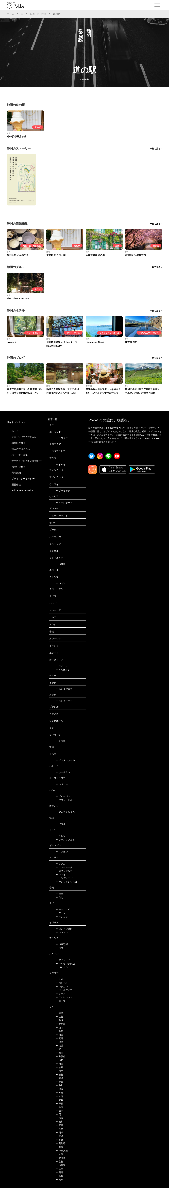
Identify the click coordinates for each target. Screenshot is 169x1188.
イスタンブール (65, 760)
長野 (59, 1139)
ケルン (60, 836)
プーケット (62, 913)
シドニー (61, 784)
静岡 (43, 14)
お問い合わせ (18, 466)
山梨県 (60, 1165)
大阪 (59, 1154)
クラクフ (61, 438)
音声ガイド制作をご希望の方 (27, 460)
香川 (59, 1085)
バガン (60, 583)
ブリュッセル (63, 800)
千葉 (59, 1103)
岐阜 (59, 1067)
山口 (59, 1027)
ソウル (60, 824)
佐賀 (59, 1016)
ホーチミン (62, 772)
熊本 (59, 1053)
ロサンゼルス (63, 871)
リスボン (61, 851)
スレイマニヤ (63, 689)
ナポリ (60, 979)
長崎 (59, 1172)
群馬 (59, 1147)
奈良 (59, 1129)
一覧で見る (155, 149)
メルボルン (62, 669)
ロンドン (61, 932)
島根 (59, 1176)
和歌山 (60, 1056)
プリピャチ (62, 490)
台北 (59, 897)
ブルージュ (62, 796)
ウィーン (61, 666)
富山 (59, 1049)
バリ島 (60, 564)
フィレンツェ (63, 997)
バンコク (61, 916)
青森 (59, 1081)
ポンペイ (61, 983)
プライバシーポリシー (23, 478)
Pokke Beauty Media (22, 490)
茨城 (59, 1136)
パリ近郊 (61, 944)
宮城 (59, 1078)
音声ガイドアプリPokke (24, 437)
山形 (59, 1060)
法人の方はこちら (21, 449)
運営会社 (16, 484)
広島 (59, 1125)
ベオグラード (63, 502)
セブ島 (60, 741)
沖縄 (59, 1092)
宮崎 (59, 1038)
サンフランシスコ (66, 881)
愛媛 (59, 1100)
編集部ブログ (18, 443)
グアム (60, 863)
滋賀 (59, 1074)
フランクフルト (65, 839)
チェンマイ (62, 909)
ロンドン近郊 (63, 928)
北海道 (60, 1158)
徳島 (59, 1013)
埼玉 (59, 1063)
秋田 (59, 1034)
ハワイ (60, 874)
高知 (59, 1031)
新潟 (59, 1132)
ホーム (11, 14)
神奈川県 (61, 1150)
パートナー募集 (20, 455)
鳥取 (59, 1020)
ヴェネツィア (63, 990)
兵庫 (59, 1107)
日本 (32, 14)
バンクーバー (63, 701)
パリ (59, 948)
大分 (59, 1096)
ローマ (60, 1001)
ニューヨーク (63, 867)
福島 (59, 1042)
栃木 (59, 1110)
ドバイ (60, 464)
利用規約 (16, 472)
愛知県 (60, 1143)
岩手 (59, 1071)
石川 (59, 1121)
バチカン (61, 986)
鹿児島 (60, 1024)
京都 (59, 1161)
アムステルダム (65, 812)
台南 (59, 893)
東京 (59, 1179)
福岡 (59, 1089)
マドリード (62, 960)
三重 (59, 1168)
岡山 (59, 1114)
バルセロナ (62, 967)
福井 (59, 1045)
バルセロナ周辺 (65, 963)
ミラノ (60, 993)
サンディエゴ (63, 878)
